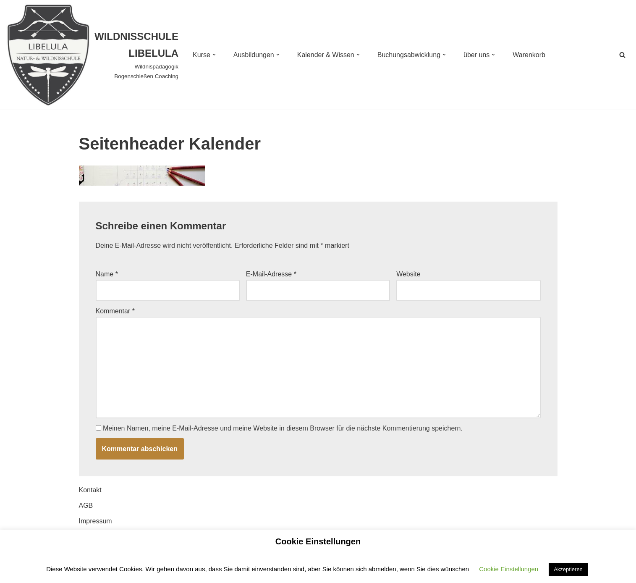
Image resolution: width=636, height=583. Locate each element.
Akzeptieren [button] (568, 569)
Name (107, 274)
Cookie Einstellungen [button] (508, 568)
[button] (214, 54)
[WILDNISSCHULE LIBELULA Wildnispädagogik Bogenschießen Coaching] (92, 54)
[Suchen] (622, 55)
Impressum (95, 521)
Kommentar (115, 311)
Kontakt (90, 490)
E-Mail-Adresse (271, 274)
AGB (86, 505)
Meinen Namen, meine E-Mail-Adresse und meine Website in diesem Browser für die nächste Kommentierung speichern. (283, 428)
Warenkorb (529, 54)
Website (408, 274)
